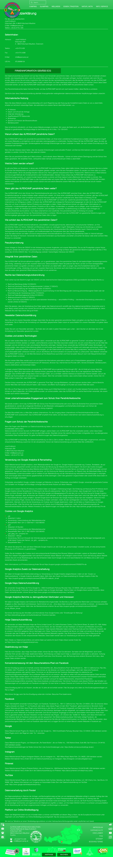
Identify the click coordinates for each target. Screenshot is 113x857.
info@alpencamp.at (16, 26)
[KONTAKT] (2, 829)
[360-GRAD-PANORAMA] (110, 829)
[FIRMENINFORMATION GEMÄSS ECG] (33, 70)
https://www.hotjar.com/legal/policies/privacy (22, 642)
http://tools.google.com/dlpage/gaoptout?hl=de (54, 493)
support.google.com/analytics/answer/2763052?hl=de (67, 564)
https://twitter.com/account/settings (76, 747)
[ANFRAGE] (49, 854)
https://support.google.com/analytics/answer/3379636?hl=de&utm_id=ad (33, 578)
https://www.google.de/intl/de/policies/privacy (25, 784)
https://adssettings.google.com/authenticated (23, 615)
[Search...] (37, 2)
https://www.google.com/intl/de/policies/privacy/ (50, 592)
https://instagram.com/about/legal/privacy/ (77, 759)
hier (17, 694)
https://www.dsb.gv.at (25, 311)
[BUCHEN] (64, 854)
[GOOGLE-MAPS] (110, 837)
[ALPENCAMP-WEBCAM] (110, 824)
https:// (47, 564)
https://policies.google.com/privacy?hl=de (90, 506)
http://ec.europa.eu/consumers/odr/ (66, 817)
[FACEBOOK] (2, 837)
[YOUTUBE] (110, 833)
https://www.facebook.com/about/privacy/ (47, 681)
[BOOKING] (2, 824)
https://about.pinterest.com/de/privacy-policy (77, 770)
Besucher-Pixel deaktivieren (61, 694)
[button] (102, 6)
